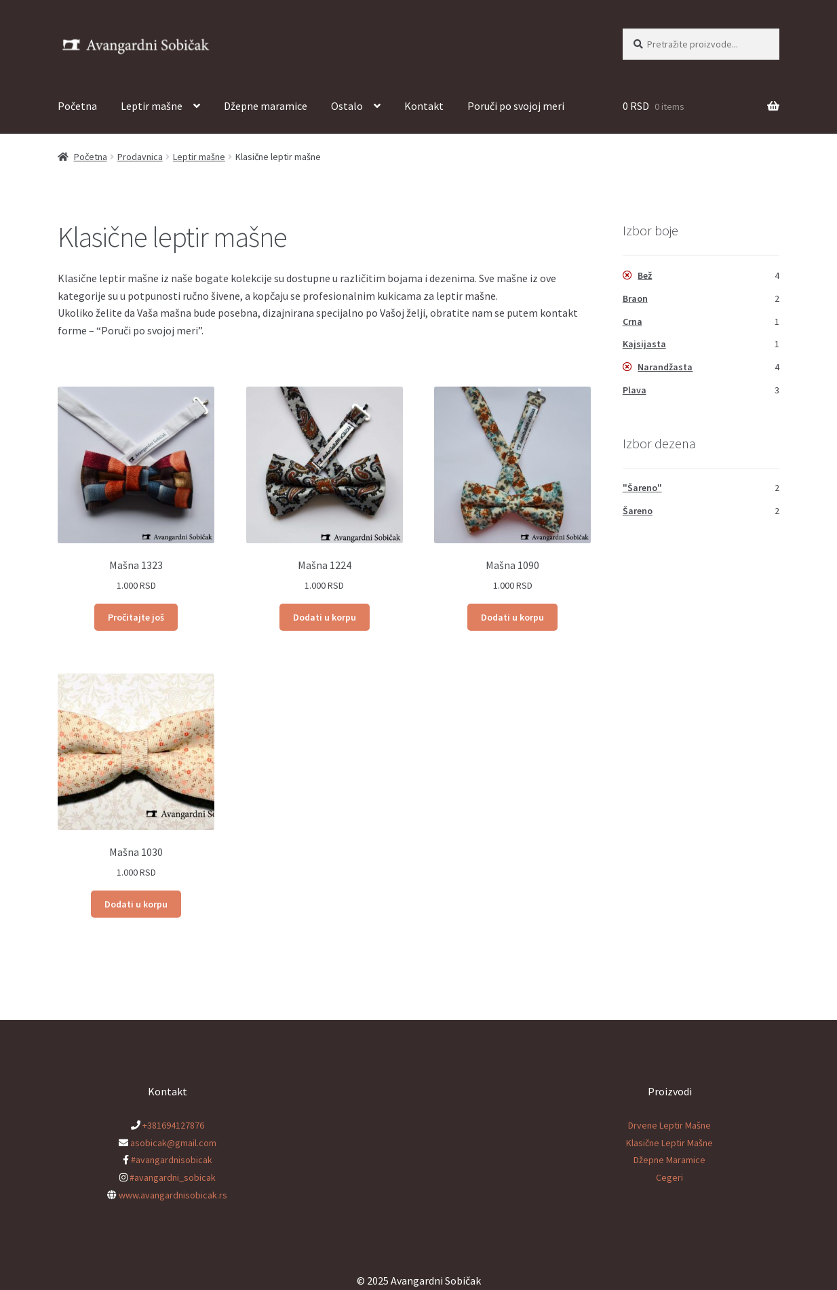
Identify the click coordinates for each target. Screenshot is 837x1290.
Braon (635, 298)
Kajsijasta (644, 344)
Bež (645, 275)
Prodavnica (140, 157)
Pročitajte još (136, 617)
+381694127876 (173, 1125)
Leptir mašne (151, 106)
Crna (632, 321)
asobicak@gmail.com (173, 1143)
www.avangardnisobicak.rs (173, 1195)
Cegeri (669, 1177)
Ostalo (347, 106)
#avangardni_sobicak (173, 1177)
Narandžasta (665, 367)
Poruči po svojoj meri (515, 106)
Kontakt (424, 106)
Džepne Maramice (669, 1160)
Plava (634, 390)
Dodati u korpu (324, 617)
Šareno (638, 511)
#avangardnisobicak (171, 1160)
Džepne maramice (265, 106)
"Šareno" (642, 488)
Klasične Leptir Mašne (669, 1143)
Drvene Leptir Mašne (669, 1125)
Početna (77, 106)
